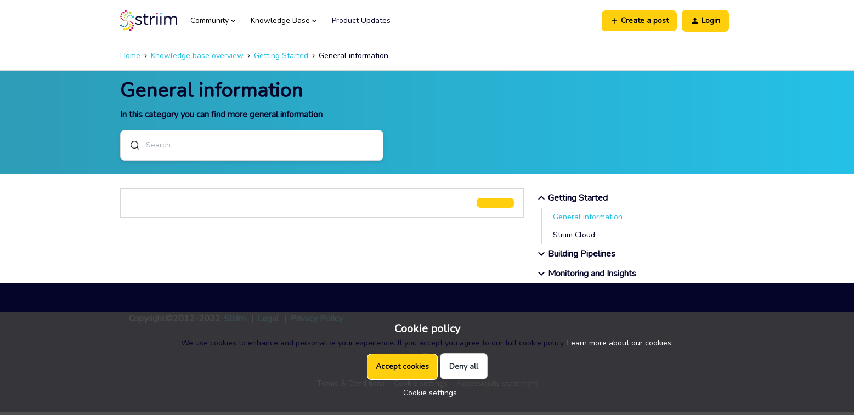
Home (130, 55)
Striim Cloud (574, 237)
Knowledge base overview (197, 55)
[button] (639, 21)
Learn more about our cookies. (620, 343)
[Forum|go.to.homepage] (149, 21)
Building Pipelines (575, 256)
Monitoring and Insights (585, 276)
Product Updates (361, 20)
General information (588, 219)
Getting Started (281, 55)
